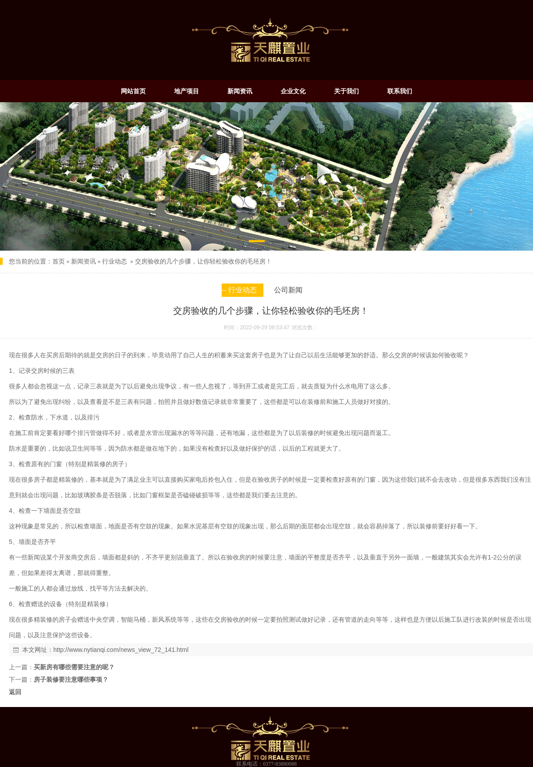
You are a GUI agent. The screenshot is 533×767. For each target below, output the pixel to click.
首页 (58, 261)
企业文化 (293, 91)
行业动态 (114, 261)
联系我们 (399, 91)
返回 (15, 691)
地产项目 (186, 91)
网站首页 (133, 91)
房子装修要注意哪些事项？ (71, 679)
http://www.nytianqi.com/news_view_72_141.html (120, 649)
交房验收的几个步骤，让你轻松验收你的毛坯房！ (203, 261)
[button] (257, 242)
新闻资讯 (239, 91)
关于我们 (346, 91)
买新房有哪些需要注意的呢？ (74, 667)
